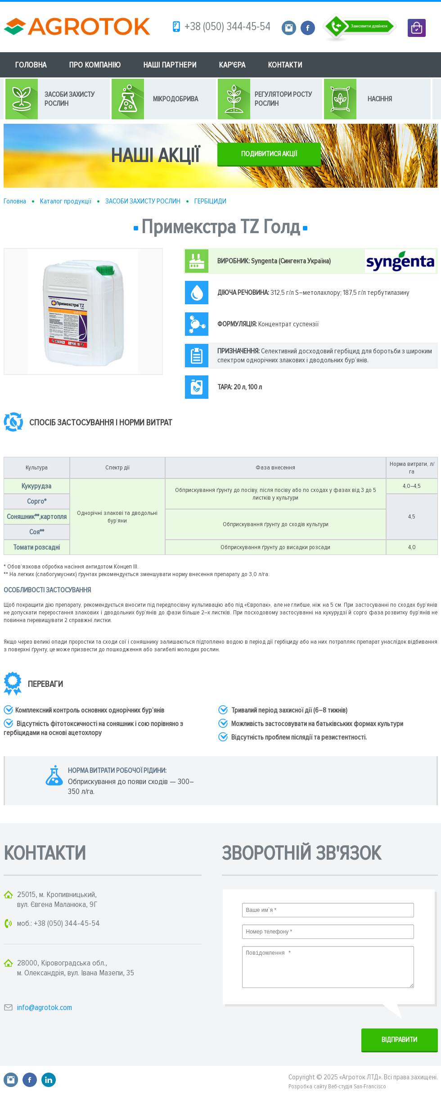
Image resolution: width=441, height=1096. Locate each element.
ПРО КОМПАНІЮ (95, 65)
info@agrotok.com (44, 1007)
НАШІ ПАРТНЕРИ (169, 65)
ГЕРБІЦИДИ (210, 201)
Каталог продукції (65, 201)
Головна (15, 201)
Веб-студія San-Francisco (357, 1086)
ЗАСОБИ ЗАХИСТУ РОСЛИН (142, 201)
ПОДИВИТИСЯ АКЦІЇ (269, 153)
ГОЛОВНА (30, 65)
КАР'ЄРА (232, 65)
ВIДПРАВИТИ (399, 1039)
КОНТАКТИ (285, 65)
